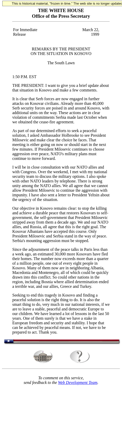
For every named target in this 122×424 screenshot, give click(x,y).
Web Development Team (77, 382)
